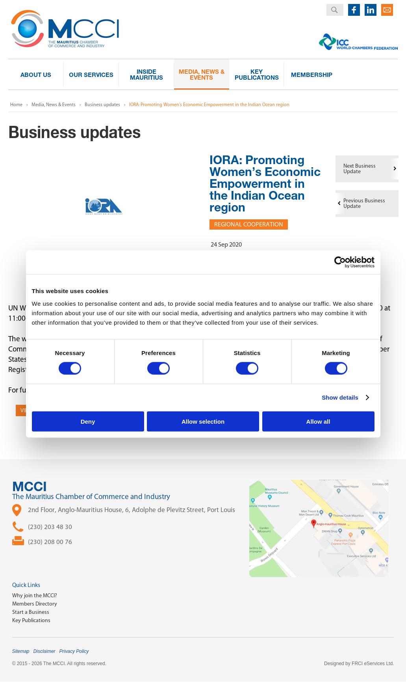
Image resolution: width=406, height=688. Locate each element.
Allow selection (203, 421)
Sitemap (21, 651)
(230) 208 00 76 (50, 542)
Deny (88, 421)
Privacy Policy (74, 651)
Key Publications (31, 620)
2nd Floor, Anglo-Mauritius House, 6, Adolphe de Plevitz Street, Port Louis (131, 510)
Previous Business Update (364, 203)
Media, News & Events (54, 104)
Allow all (318, 421)
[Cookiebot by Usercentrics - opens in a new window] (340, 262)
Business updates (102, 104)
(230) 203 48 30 (50, 527)
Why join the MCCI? (34, 595)
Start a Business (30, 612)
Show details (340, 397)
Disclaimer (44, 651)
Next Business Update (359, 169)
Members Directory (34, 603)
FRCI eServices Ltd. (373, 663)
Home (16, 104)
